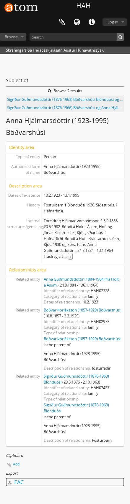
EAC (16, 482)
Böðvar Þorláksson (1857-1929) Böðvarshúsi (82, 310)
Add (16, 464)
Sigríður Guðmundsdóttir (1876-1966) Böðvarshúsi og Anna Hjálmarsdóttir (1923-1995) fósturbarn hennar (65, 107)
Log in (113, 22)
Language (76, 22)
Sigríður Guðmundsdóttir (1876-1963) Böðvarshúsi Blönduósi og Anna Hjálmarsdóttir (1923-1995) (65, 99)
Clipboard (62, 22)
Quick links (91, 22)
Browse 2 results (65, 90)
